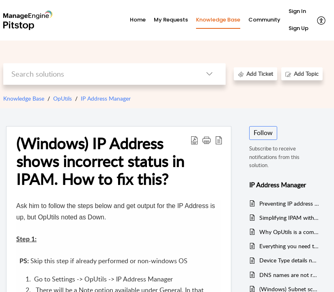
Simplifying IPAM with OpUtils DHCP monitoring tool (289, 217)
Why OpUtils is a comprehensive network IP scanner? (289, 232)
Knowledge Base (23, 98)
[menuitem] (298, 11)
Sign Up (298, 28)
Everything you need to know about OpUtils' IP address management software (289, 246)
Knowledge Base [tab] (218, 20)
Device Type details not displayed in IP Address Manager (289, 260)
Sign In (297, 11)
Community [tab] (264, 20)
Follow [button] (263, 132)
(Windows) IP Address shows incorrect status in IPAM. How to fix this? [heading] (100, 161)
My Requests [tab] (171, 20)
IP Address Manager (106, 98)
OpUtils (62, 98)
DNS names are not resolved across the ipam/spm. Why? (289, 275)
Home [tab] (138, 20)
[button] (321, 20)
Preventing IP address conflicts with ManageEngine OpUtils (289, 203)
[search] (98, 74)
